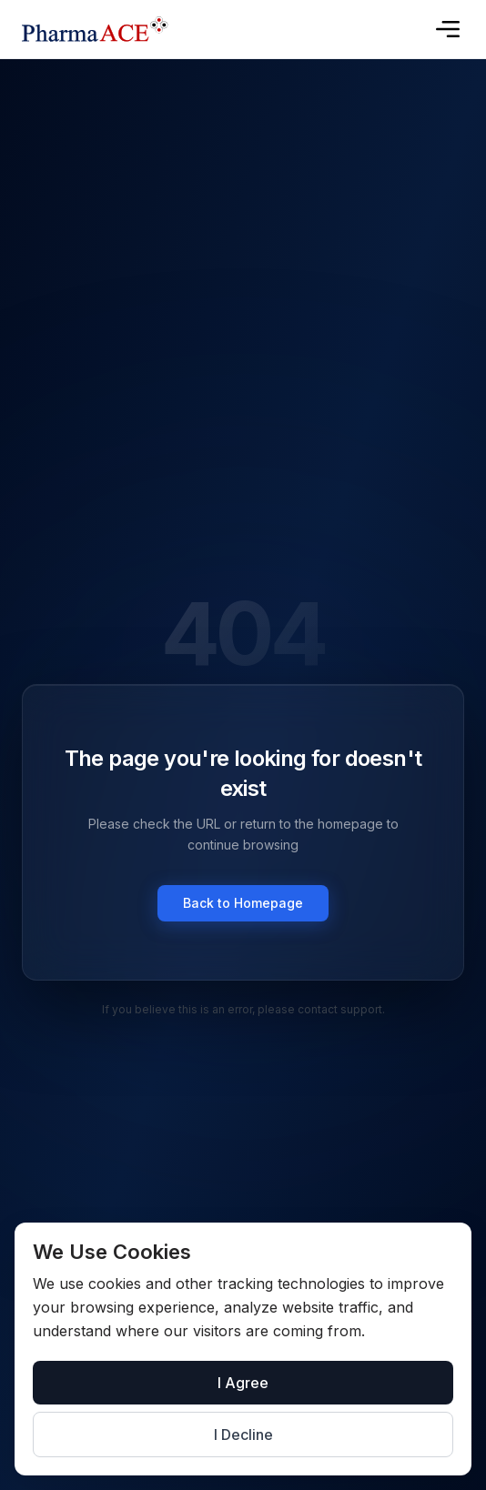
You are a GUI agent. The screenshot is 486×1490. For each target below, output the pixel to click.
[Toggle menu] (447, 29)
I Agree (243, 1383)
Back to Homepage (243, 903)
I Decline (243, 1434)
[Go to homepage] (95, 29)
